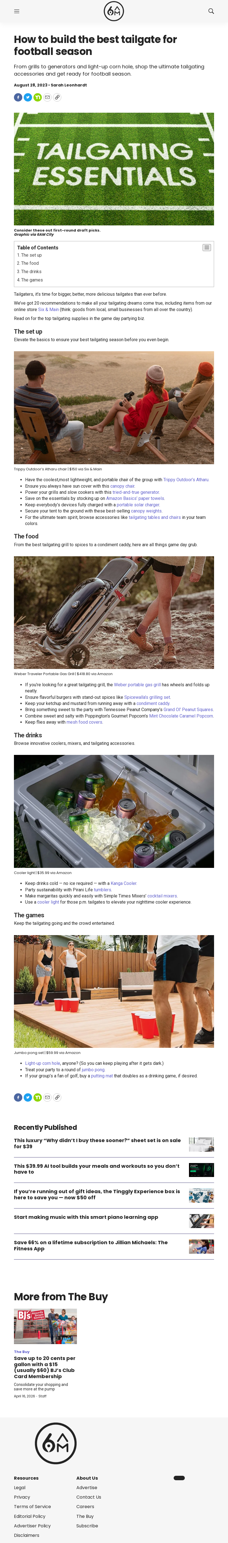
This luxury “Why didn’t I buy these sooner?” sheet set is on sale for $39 (97, 1143)
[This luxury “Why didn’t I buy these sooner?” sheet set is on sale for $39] (201, 1144)
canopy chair (122, 486)
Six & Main (48, 309)
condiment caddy (153, 703)
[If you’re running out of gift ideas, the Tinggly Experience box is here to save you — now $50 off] (201, 1195)
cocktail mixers (162, 896)
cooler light (48, 902)
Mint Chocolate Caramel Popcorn (181, 716)
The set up (31, 255)
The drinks (31, 271)
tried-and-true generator (136, 492)
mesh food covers (84, 722)
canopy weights (146, 511)
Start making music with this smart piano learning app (86, 1217)
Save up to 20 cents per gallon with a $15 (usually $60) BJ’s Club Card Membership (45, 1367)
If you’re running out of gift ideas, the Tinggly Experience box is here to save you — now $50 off (97, 1194)
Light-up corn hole (42, 1063)
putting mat (102, 1076)
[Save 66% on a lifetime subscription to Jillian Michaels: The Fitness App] (201, 1246)
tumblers (102, 889)
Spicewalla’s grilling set (147, 697)
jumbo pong (93, 1069)
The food (30, 263)
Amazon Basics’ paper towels (135, 498)
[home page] (114, 11)
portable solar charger (138, 504)
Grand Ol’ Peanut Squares (188, 709)
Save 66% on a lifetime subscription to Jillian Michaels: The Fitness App (91, 1245)
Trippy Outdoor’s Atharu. (186, 479)
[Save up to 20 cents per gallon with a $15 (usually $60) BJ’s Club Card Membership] (45, 1326)
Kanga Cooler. (124, 883)
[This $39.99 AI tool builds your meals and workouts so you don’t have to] (201, 1170)
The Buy (22, 1351)
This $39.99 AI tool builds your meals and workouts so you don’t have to (97, 1169)
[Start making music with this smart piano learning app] (201, 1221)
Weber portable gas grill (137, 684)
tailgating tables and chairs (155, 517)
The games (32, 280)
